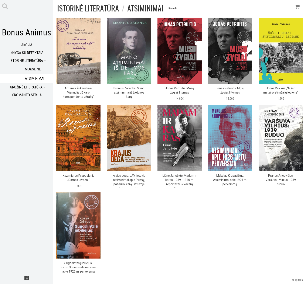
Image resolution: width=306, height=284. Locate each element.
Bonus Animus (26, 33)
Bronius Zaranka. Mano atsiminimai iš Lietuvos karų (128, 92)
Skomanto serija (27, 95)
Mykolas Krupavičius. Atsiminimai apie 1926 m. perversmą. (230, 180)
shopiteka (297, 279)
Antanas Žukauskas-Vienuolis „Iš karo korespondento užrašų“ (78, 92)
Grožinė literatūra (27, 87)
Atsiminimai (145, 8)
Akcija (26, 45)
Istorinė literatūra (28, 60)
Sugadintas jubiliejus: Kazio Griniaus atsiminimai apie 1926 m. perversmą (78, 267)
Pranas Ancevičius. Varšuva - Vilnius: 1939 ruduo (281, 180)
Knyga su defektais (26, 52)
